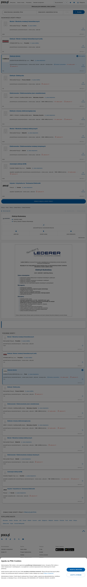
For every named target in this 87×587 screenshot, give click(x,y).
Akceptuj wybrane (75, 575)
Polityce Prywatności (48, 573)
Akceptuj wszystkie (76, 569)
